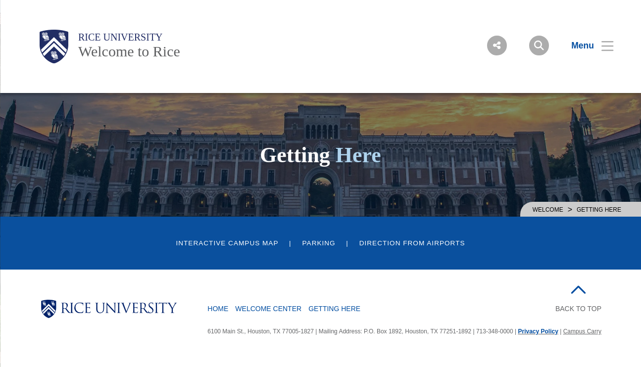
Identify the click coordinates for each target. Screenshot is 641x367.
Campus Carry (582, 331)
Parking (319, 243)
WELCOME (548, 209)
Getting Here (334, 309)
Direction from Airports (412, 243)
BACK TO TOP (578, 309)
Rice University (120, 37)
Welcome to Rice (129, 51)
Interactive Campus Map (227, 243)
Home (217, 309)
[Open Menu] (586, 45)
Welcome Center (268, 309)
